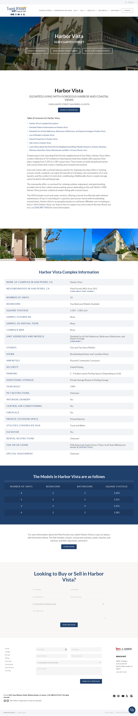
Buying (7, 655)
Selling (7, 659)
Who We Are (9, 668)
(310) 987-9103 (42, 207)
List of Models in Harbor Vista (41, 135)
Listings (7, 652)
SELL (83, 10)
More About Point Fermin (65, 51)
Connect (127, 10)
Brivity (13, 713)
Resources (103, 10)
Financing (8, 662)
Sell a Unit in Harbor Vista (40, 143)
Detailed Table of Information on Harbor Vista (48, 127)
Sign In (129, 2)
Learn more (77, 342)
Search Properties (37, 51)
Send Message (69, 625)
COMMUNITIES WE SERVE (63, 10)
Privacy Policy (109, 713)
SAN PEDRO (116, 10)
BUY (76, 10)
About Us (92, 10)
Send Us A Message (91, 682)
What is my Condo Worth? (97, 51)
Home (7, 649)
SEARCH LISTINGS (45, 10)
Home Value (9, 665)
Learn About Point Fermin (85, 292)
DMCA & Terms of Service (124, 713)
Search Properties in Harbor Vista (43, 139)
